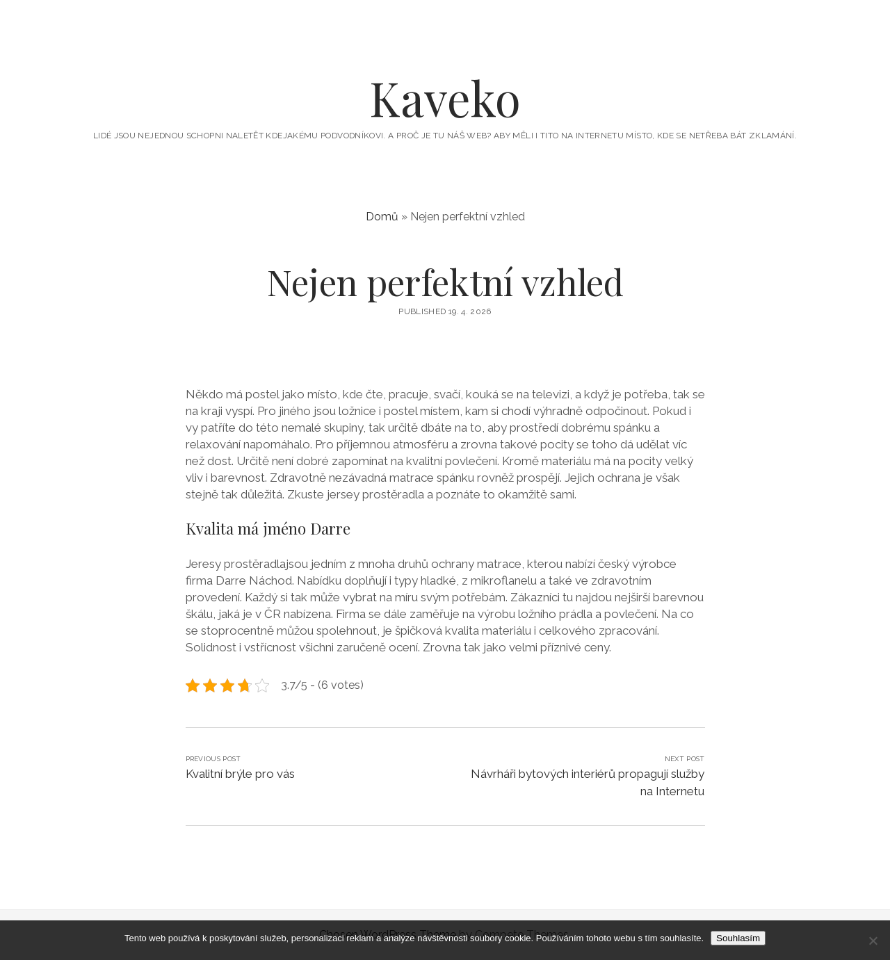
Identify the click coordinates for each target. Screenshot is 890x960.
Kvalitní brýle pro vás (240, 774)
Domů (382, 216)
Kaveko (445, 98)
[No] (873, 940)
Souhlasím (738, 938)
